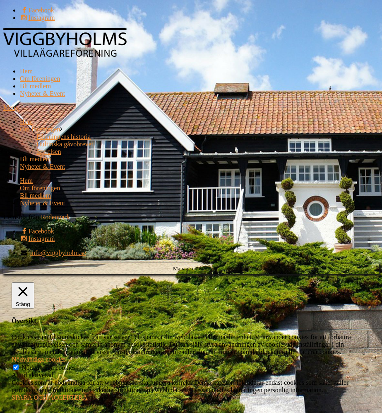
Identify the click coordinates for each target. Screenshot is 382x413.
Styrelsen (48, 151)
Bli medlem (35, 86)
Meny (11, 107)
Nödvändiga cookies (49, 367)
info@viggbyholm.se (58, 252)
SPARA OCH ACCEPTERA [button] (49, 397)
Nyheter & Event (42, 93)
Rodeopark (55, 217)
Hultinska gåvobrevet (64, 144)
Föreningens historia (63, 136)
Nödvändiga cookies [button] (39, 359)
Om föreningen (40, 78)
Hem (26, 71)
